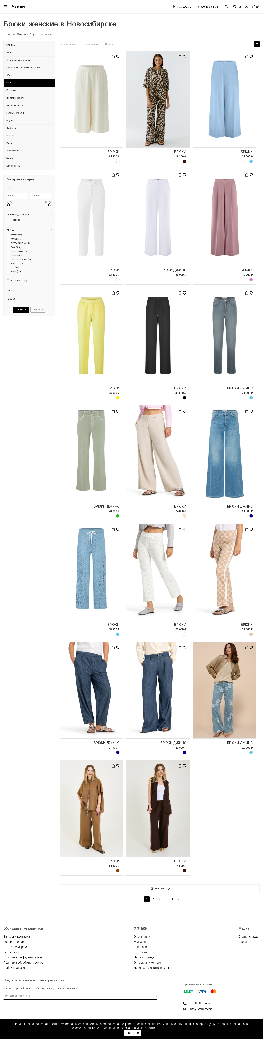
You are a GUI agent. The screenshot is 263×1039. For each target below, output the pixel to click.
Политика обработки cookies (23, 962)
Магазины (141, 941)
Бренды (244, 941)
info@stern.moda (201, 1009)
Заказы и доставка (16, 936)
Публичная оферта (16, 967)
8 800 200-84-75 (208, 6)
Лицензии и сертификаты (151, 967)
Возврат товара (14, 941)
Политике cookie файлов (175, 1028)
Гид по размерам (15, 947)
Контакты (141, 952)
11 (171, 899)
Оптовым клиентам (147, 962)
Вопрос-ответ (12, 952)
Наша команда (144, 957)
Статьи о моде (248, 936)
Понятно (133, 1032)
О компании (142, 936)
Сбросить (38, 309)
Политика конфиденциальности (25, 957)
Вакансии (140, 947)
